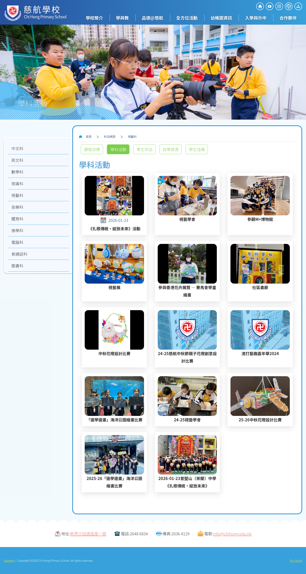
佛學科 (17, 230)
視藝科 (132, 136)
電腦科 (17, 242)
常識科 (17, 183)
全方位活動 (187, 17)
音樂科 (17, 207)
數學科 (17, 172)
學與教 (122, 17)
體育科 (17, 219)
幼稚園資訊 (221, 17)
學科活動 (118, 149)
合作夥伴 (288, 17)
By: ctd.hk (296, 560)
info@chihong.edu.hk (232, 533)
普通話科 (19, 254)
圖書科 (17, 266)
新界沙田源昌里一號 (88, 533)
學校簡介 (94, 17)
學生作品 (144, 149)
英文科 (17, 160)
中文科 (17, 148)
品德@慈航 (152, 17)
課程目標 (92, 149)
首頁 (89, 136)
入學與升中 (255, 17)
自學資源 (171, 149)
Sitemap (9, 560)
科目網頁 (110, 136)
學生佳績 (197, 149)
